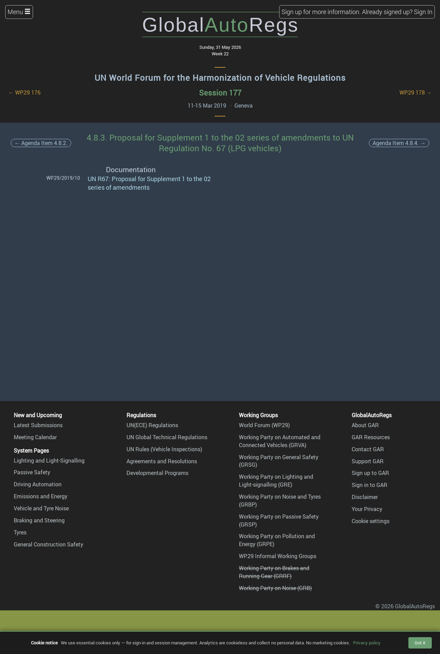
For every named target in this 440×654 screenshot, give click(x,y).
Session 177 (220, 92)
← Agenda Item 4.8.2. (40, 143)
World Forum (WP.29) (264, 425)
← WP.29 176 (24, 92)
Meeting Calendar (35, 437)
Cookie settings (370, 521)
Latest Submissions (38, 425)
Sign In (423, 12)
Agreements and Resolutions (161, 461)
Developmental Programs (157, 473)
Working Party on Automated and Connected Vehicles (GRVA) (279, 441)
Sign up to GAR (370, 473)
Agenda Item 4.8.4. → (399, 143)
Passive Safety (32, 472)
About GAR (365, 425)
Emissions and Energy (40, 496)
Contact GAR (368, 449)
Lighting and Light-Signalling (49, 460)
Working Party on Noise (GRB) (275, 588)
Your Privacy (367, 509)
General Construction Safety (48, 544)
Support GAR (368, 461)
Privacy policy (367, 643)
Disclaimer (365, 497)
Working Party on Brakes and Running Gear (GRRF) (274, 572)
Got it (420, 643)
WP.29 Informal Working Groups (277, 556)
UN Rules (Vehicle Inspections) (164, 449)
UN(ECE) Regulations (152, 425)
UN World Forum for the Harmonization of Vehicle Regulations (220, 77)
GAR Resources (371, 437)
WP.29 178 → (415, 92)
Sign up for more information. (321, 12)
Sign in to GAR (369, 485)
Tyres (20, 532)
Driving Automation (38, 484)
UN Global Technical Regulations (166, 437)
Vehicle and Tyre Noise (41, 508)
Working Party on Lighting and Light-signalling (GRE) (276, 480)
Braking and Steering (39, 520)
